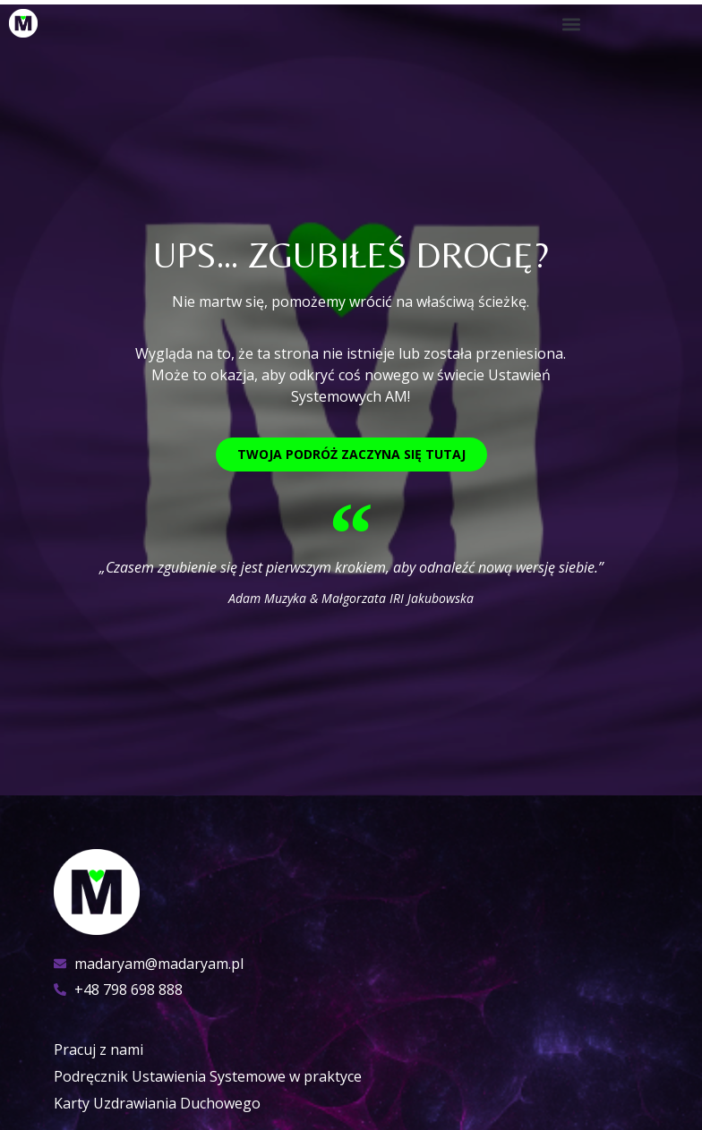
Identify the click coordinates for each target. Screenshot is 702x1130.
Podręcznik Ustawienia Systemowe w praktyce (208, 1076)
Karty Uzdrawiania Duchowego (157, 1103)
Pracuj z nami (98, 1049)
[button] (571, 23)
